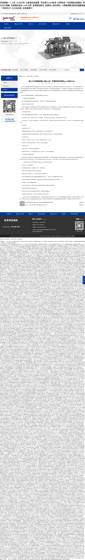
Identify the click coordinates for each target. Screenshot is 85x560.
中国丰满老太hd (47, 405)
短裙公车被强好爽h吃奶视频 (9, 390)
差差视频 (33, 263)
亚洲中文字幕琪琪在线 (14, 444)
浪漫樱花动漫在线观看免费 (69, 327)
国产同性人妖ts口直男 (75, 317)
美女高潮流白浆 (16, 273)
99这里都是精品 (70, 262)
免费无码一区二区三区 (69, 403)
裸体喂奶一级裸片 (18, 288)
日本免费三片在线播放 (43, 328)
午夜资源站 (21, 541)
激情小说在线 (68, 549)
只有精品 (9, 461)
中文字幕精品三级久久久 (9, 441)
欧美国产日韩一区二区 (28, 298)
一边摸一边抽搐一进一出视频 (12, 249)
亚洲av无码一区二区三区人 (7, 256)
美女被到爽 (43, 498)
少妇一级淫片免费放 (42, 288)
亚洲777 (26, 342)
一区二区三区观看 (69, 404)
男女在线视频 (29, 358)
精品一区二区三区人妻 (61, 363)
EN (80, 13)
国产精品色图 (73, 394)
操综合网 (74, 451)
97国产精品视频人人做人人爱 (11, 335)
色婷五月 (29, 465)
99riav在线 (70, 417)
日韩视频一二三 (3, 452)
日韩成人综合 (70, 545)
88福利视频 (66, 335)
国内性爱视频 (31, 335)
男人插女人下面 (70, 392)
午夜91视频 (47, 266)
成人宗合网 (24, 390)
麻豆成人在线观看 (59, 259)
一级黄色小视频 (46, 251)
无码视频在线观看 (23, 527)
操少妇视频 (53, 244)
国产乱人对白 (33, 509)
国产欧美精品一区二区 (35, 396)
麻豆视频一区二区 (36, 387)
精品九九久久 (20, 353)
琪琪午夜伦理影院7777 (11, 361)
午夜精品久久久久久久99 (79, 284)
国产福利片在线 (20, 400)
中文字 (61, 498)
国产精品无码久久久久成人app (31, 291)
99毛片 (56, 305)
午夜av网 (10, 302)
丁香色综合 (68, 495)
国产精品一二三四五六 (12, 375)
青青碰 (56, 429)
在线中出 (15, 285)
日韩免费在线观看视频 (74, 291)
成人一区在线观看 (20, 450)
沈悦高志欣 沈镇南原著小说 (53, 270)
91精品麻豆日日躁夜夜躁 (30, 422)
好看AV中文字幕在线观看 (10, 392)
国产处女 (38, 347)
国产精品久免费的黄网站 (52, 361)
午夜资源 (21, 274)
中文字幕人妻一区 (70, 276)
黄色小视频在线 (61, 410)
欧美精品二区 (75, 477)
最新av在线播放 (62, 392)
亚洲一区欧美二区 (17, 546)
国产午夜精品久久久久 (23, 544)
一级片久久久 (61, 260)
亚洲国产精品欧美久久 (9, 415)
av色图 (77, 508)
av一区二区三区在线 (67, 428)
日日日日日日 (49, 523)
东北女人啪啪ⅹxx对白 (61, 276)
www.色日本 (71, 251)
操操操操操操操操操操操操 (26, 360)
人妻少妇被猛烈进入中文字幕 (28, 394)
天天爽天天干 (25, 487)
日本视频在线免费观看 (77, 428)
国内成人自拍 (70, 363)
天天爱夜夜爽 (16, 360)
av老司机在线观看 (15, 321)
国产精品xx (14, 461)
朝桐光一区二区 (55, 258)
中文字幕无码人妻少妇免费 (16, 534)
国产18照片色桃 (37, 535)
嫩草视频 (64, 262)
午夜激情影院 (14, 260)
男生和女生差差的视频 (36, 379)
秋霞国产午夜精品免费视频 (55, 447)
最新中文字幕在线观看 (30, 421)
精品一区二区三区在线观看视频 (18, 247)
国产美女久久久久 (78, 403)
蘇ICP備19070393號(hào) (45, 236)
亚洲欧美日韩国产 (74, 318)
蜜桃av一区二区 (72, 270)
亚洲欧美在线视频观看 (29, 328)
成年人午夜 (20, 343)
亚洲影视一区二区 (40, 412)
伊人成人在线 (35, 327)
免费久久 (32, 367)
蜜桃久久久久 (25, 430)
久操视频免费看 (9, 381)
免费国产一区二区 (70, 252)
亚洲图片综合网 (46, 318)
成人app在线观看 (6, 247)
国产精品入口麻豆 (78, 419)
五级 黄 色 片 (7, 354)
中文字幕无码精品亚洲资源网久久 (69, 294)
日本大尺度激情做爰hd (50, 556)
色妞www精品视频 (23, 335)
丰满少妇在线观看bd (38, 408)
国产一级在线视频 (38, 454)
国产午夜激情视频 (19, 393)
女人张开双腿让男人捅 (20, 313)
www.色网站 (80, 437)
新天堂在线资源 (31, 282)
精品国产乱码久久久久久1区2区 (33, 300)
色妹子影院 (29, 249)
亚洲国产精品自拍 (66, 408)
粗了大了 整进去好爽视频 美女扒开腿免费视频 (20, 306)
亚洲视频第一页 (42, 457)
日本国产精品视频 (42, 277)
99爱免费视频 (36, 375)
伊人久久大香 (53, 360)
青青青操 (2, 368)
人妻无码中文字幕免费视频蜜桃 (27, 363)
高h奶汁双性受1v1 (37, 381)
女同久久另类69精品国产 (63, 285)
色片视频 (11, 472)
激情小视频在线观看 (43, 534)
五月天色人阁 (31, 551)
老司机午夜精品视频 (78, 358)
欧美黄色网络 (74, 365)
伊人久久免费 (62, 252)
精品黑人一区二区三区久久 (54, 280)
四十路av (73, 400)
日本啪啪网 (32, 464)
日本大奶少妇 (25, 546)
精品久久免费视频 (30, 324)
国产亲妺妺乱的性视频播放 (40, 510)
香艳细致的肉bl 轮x (28, 400)
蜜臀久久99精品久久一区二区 (10, 259)
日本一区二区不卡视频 (45, 314)
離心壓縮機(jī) (15, 69)
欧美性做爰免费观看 (36, 353)
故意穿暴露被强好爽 (63, 270)
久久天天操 (43, 287)
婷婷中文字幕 (18, 429)
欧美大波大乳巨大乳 (16, 458)
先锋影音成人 (21, 428)
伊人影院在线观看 (20, 281)
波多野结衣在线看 (17, 414)
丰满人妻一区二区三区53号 (70, 405)
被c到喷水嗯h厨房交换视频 (59, 454)
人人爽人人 (40, 273)
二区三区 (41, 490)
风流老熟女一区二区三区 (70, 277)
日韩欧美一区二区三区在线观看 (64, 310)
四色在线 (69, 553)
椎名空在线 (43, 270)
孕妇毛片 (49, 486)
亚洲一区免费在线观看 (53, 309)
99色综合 (34, 557)
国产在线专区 (7, 484)
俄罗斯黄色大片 (28, 310)
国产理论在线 (55, 289)
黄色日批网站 (56, 252)
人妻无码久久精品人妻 (25, 545)
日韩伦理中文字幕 (58, 487)
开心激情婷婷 (47, 422)
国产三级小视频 (33, 271)
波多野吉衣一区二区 (50, 540)
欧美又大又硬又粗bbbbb (75, 253)
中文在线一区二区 (24, 316)
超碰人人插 (80, 267)
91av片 (56, 343)
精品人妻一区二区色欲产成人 (56, 494)
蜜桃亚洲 (27, 428)
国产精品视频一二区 (20, 361)
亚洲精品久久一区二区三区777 (53, 339)
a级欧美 (33, 278)
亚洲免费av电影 (75, 349)
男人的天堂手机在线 (9, 288)
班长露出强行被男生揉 (67, 306)
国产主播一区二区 (65, 394)
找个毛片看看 (67, 287)
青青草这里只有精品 (72, 342)
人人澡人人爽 (43, 300)
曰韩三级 (15, 508)
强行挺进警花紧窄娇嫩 (48, 256)
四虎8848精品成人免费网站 (41, 262)
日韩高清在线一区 (45, 247)
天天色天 (60, 274)
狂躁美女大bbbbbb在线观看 (8, 331)
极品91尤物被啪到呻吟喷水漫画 (55, 559)
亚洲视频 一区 (5, 490)
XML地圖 (72, 236)
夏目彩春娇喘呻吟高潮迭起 (30, 411)
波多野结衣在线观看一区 (26, 381)
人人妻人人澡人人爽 (56, 320)
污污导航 (45, 385)
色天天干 (35, 303)
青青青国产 (43, 258)
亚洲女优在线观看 (65, 253)
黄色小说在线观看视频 (78, 480)
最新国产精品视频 (67, 274)
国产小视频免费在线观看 (5, 321)
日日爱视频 (40, 251)
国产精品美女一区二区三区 (22, 244)
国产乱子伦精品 (20, 447)
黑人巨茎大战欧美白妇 (23, 277)
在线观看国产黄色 (75, 459)
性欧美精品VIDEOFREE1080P (48, 379)
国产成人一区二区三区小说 (73, 338)
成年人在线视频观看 (45, 352)
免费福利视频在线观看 (13, 382)
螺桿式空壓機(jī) (52, 69)
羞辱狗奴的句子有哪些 (48, 370)
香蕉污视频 (9, 458)
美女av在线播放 (11, 443)
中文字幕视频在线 (22, 501)
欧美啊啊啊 (78, 306)
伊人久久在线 (26, 307)
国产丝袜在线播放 (33, 267)
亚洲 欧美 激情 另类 (70, 540)
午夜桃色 (78, 538)
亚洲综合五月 (62, 522)
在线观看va (12, 479)
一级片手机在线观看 (42, 303)
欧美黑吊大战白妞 (74, 423)
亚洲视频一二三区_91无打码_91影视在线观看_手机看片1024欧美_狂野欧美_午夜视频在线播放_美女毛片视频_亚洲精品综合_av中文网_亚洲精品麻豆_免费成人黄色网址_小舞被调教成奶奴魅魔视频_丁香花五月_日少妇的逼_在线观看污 (42, 5)
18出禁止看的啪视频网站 (76, 414)
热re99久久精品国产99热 (77, 444)
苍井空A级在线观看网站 (39, 276)
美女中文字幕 (13, 481)
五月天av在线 (66, 307)
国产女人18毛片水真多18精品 (68, 425)
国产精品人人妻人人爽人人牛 (8, 313)
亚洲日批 (34, 469)
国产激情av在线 (8, 318)
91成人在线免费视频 (17, 367)
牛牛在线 (29, 528)
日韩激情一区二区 (67, 259)
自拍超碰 (55, 249)
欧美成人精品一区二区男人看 (53, 546)
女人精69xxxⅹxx (18, 284)
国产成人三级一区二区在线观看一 (74, 557)
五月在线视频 (80, 491)
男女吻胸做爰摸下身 (62, 353)
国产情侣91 (25, 538)
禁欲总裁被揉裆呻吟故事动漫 (12, 346)
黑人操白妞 (64, 320)
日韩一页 (29, 418)
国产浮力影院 (9, 347)
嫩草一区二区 (6, 400)
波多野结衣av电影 (55, 376)
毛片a (6, 410)
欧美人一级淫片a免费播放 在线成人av (75, 320)
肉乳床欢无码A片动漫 (52, 260)
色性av (34, 281)
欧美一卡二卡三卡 (75, 287)
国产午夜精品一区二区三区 (57, 307)
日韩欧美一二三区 (36, 423)
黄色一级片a (37, 285)
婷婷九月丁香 (54, 437)
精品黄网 (49, 278)
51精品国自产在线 (14, 480)
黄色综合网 (57, 491)
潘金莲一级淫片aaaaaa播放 (12, 300)
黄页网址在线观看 (70, 448)
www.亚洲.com (33, 325)
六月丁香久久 (7, 282)
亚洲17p (33, 439)
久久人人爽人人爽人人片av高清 (37, 513)
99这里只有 (4, 408)
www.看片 (10, 329)
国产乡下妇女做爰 (12, 410)
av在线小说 (15, 277)
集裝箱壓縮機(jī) (33, 69)
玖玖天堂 (36, 476)
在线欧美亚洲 (31, 382)
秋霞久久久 (41, 555)
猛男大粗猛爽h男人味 (30, 404)
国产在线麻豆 (72, 321)
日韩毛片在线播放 (33, 288)
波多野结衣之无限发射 (32, 273)
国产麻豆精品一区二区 (26, 263)
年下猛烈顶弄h (13, 447)
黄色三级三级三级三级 (42, 432)
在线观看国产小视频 (65, 468)
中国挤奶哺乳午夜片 (62, 432)
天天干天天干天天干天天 (50, 403)
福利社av (42, 329)
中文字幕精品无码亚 (52, 282)
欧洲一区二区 (15, 451)
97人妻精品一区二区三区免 (74, 258)
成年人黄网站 (45, 282)
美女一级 (34, 249)
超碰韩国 (79, 352)
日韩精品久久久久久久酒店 (56, 247)
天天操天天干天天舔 (67, 245)
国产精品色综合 (11, 493)
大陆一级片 (80, 335)
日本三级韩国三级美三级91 (10, 510)
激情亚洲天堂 (68, 459)
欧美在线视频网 (16, 339)
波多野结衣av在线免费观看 (63, 524)
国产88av (39, 281)
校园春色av (40, 504)
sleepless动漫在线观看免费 (14, 352)
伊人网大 (58, 318)
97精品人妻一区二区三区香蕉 (20, 476)
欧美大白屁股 (7, 328)
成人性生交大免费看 (64, 396)
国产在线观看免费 (39, 533)
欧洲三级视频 (21, 342)
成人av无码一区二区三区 (16, 248)
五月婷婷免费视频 (68, 311)
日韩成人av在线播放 (77, 273)
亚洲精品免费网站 (53, 461)
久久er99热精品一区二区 (53, 517)
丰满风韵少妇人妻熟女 (64, 415)
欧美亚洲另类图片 (7, 263)
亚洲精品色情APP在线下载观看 (56, 335)
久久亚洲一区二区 (64, 321)
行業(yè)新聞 (6, 86)
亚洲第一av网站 (26, 258)
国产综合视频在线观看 (52, 327)
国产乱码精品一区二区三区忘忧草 (60, 325)
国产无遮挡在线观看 (51, 303)
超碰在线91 (71, 292)
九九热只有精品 (73, 352)
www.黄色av (3, 448)
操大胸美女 (12, 356)
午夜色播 (12, 429)
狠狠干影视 (66, 367)
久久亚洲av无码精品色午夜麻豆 (55, 390)
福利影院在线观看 (35, 248)
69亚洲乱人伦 (79, 277)
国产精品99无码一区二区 (61, 379)
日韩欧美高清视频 (23, 287)
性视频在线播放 (50, 396)
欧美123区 (82, 464)
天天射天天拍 (24, 386)
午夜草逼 (9, 363)
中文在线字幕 (81, 387)
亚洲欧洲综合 (65, 247)
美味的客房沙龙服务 (31, 522)
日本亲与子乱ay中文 (4, 389)
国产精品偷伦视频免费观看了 (16, 294)
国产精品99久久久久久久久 (19, 404)
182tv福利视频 (31, 311)
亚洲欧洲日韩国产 (4, 289)
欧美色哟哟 (4, 314)
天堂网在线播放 (3, 387)
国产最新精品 (32, 245)
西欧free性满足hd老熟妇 (37, 252)
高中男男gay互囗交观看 (41, 526)
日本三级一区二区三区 (5, 364)
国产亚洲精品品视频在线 (29, 484)
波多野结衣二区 (19, 328)
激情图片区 (29, 423)
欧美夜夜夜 (33, 346)
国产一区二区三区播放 (50, 429)
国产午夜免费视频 (20, 407)
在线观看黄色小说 (32, 334)
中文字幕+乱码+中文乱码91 (50, 433)
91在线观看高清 (45, 302)
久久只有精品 (70, 419)
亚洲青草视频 (42, 452)
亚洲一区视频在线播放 (26, 437)
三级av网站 (36, 324)
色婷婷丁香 (17, 270)
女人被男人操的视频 (47, 252)
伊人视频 (53, 346)
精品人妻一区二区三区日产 (59, 523)
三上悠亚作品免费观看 (67, 370)
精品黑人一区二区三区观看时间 (21, 530)
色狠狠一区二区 (22, 249)
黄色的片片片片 (26, 410)
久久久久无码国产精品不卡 (14, 245)
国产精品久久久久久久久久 (9, 440)
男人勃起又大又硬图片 (14, 389)
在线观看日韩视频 (77, 244)
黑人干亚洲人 (45, 404)
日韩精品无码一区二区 (41, 372)
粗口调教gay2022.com (36, 448)
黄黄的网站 (25, 523)
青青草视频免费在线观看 (5, 260)
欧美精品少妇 (37, 335)
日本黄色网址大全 (14, 542)
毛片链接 (31, 276)
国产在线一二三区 (52, 462)
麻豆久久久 (81, 256)
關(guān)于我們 (18, 24)
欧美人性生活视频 (54, 374)
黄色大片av (68, 339)
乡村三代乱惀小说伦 (29, 259)
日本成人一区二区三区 (69, 504)
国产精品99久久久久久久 (24, 317)
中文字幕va (40, 284)
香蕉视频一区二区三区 (38, 385)
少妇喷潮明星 (16, 403)
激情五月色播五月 (76, 271)
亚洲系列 (19, 255)
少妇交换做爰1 (81, 318)
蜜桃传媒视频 (42, 549)
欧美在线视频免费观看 (50, 276)
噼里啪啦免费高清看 (50, 311)
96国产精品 (75, 368)
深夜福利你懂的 (33, 307)
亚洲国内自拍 (11, 452)
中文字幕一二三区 (80, 379)
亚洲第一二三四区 (51, 428)
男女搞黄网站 (48, 407)
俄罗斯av (72, 372)
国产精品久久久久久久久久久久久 (28, 446)
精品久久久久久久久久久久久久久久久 (17, 345)
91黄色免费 (13, 244)
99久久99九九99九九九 (77, 302)
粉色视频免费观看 (36, 473)
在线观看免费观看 (59, 397)
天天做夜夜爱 (12, 437)
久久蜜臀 (60, 370)
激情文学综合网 (26, 278)
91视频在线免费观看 (17, 256)
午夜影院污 (55, 375)
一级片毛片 (39, 443)
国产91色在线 (78, 528)
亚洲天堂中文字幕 (54, 493)
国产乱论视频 (76, 370)
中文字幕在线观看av (14, 354)
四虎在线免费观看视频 (55, 314)
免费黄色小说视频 (54, 421)
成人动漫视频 (38, 270)
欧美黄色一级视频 (12, 289)
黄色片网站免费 (18, 374)
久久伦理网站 (70, 389)
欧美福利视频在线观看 (53, 313)
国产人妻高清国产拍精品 (79, 429)
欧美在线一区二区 (47, 346)
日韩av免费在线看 (35, 528)
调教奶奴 (20, 260)
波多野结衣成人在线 (42, 399)
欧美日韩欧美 (54, 278)
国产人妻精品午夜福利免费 (54, 381)
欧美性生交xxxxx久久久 (36, 331)
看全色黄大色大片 (48, 325)
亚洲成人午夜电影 (20, 479)
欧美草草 (3, 323)
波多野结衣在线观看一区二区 (37, 266)
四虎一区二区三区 (74, 458)
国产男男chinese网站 (32, 461)
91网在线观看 (47, 412)
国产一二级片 (12, 517)
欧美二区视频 (46, 269)
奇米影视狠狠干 (3, 520)
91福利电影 (17, 276)
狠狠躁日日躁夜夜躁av (24, 419)
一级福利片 (37, 430)
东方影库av (35, 274)
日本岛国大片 (15, 287)
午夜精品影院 (21, 556)
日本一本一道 (39, 542)
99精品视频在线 (6, 418)
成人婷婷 (11, 285)
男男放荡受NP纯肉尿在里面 (76, 505)
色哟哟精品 (57, 331)
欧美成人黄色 (24, 334)
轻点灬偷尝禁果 (79, 269)
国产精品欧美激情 (33, 441)
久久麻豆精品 (35, 354)
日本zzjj (38, 249)
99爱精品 (68, 440)
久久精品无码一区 (37, 302)
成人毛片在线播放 (25, 245)
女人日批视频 (59, 488)
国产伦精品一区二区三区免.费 (41, 517)
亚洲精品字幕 (20, 332)
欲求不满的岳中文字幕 (65, 347)
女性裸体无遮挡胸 (15, 363)
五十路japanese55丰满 (10, 488)
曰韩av (27, 441)
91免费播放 (45, 439)
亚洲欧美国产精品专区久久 (73, 484)
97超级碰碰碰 (67, 372)
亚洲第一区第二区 (67, 397)
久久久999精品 (51, 316)
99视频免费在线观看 (4, 432)
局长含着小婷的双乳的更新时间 (18, 336)
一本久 (82, 259)
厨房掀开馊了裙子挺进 (53, 354)
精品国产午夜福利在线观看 (70, 383)
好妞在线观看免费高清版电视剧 (66, 421)
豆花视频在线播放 (55, 469)
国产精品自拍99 (7, 399)
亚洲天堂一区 (28, 439)
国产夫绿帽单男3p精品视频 (68, 390)
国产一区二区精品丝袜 (33, 487)
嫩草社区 (47, 501)
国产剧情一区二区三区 (37, 444)
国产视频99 (17, 251)
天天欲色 (33, 516)
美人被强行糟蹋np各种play (71, 361)
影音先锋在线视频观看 (29, 517)
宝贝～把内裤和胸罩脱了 (6, 287)
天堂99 (74, 306)
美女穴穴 (7, 345)
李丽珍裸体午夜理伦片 (27, 299)
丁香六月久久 (21, 421)
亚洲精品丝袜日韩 (63, 354)
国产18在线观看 (51, 323)
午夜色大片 (68, 271)
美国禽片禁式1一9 (23, 451)
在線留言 (68, 24)
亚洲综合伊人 (19, 298)
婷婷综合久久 (52, 328)
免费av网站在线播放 (44, 321)
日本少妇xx (77, 504)
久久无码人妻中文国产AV (37, 360)
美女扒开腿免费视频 (36, 287)
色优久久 (49, 414)
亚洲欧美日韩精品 (7, 292)
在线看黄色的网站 (11, 276)
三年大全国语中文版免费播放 (58, 295)
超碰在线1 (48, 291)
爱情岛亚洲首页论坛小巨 (38, 357)
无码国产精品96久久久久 (40, 350)
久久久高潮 (53, 470)
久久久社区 (71, 548)
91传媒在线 (6, 487)
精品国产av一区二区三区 (23, 271)
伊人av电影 (76, 392)
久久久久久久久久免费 (54, 519)
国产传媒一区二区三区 (28, 512)
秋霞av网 (43, 393)
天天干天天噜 (14, 370)
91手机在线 (36, 280)
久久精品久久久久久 (26, 296)
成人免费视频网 (75, 357)
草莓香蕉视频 (23, 321)
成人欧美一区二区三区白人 (52, 274)
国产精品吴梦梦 (52, 329)
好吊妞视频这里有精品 (14, 357)
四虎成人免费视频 (43, 327)
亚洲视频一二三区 (60, 404)
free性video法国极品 (33, 244)
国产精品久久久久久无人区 (74, 331)
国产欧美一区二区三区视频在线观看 (64, 244)
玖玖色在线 (37, 386)
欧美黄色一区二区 (71, 296)
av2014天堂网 (69, 454)
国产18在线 (14, 468)
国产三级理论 (74, 387)
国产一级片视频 (42, 291)
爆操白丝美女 (21, 468)
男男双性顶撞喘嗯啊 (43, 491)
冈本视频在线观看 (58, 510)
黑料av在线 (50, 515)
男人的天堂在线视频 (67, 324)
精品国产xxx (24, 255)
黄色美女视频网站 (39, 508)
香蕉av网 (32, 429)
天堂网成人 (54, 367)
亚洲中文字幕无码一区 (39, 429)
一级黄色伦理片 (78, 296)
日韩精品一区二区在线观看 (45, 341)
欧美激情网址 (54, 426)
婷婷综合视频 (40, 271)
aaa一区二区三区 (75, 316)
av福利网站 (27, 519)
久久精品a (34, 310)
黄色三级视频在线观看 (64, 519)
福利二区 (43, 557)
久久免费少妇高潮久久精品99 (75, 360)
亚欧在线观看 (56, 498)
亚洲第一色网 (61, 361)
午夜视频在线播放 (60, 504)
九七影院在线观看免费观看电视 (15, 349)
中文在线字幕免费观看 (15, 545)
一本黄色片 (49, 258)
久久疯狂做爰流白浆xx (51, 393)
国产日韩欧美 (10, 433)
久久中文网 (82, 338)
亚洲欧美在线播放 (59, 342)
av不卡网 (2, 484)
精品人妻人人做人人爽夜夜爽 (35, 256)
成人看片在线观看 (48, 271)
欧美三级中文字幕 (54, 269)
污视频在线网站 (12, 524)
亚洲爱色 (37, 323)
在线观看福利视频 (12, 281)
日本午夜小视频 (60, 349)
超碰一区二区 (19, 390)
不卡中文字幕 (15, 347)
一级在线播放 (53, 294)
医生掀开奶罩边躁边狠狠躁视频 (9, 462)
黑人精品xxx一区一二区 (15, 325)
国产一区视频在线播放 (10, 274)
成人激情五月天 (28, 387)
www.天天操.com (59, 311)
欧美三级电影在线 (55, 352)
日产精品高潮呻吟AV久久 (77, 356)
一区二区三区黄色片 (32, 251)
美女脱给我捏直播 (25, 350)
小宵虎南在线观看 (25, 325)
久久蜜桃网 (60, 367)
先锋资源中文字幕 (25, 267)
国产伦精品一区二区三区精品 (11, 266)
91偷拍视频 (24, 522)
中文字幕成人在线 (48, 408)
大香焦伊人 (73, 309)
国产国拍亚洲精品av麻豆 (11, 264)
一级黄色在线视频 (57, 256)
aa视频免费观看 (9, 273)
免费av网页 (31, 350)
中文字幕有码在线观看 (64, 352)
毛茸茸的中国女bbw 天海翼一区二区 (70, 288)
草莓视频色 (2, 376)
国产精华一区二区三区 (70, 522)
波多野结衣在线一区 (36, 247)
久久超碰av (54, 264)
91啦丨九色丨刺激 (22, 423)
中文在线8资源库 (61, 499)
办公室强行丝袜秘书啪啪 (75, 486)
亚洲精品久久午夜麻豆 (50, 292)
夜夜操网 (40, 415)
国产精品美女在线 (35, 389)
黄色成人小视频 (23, 455)
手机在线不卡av (22, 300)
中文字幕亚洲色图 (51, 277)
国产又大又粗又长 (63, 289)
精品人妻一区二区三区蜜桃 (34, 255)
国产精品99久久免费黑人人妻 (36, 317)
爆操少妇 (65, 329)
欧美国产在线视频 (27, 248)
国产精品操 (2, 335)
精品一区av (53, 318)
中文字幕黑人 (51, 491)
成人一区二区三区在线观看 (66, 302)
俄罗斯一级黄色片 (63, 422)
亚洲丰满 (79, 294)
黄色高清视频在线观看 (12, 544)
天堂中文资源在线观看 (28, 548)
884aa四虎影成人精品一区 (37, 437)
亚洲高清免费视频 (31, 321)
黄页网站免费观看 (81, 255)
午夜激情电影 (60, 245)
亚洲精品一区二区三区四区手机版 (37, 541)
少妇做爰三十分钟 (24, 282)
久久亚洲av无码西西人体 (13, 387)
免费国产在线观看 (64, 258)
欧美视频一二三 (50, 334)
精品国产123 (63, 364)
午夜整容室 (63, 339)
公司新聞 (5, 82)
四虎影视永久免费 (63, 313)
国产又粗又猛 (10, 414)
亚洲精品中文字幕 (64, 491)
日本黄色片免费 (10, 284)
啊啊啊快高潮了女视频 (47, 320)
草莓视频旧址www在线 (26, 379)
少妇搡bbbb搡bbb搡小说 (41, 390)
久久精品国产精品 (6, 306)
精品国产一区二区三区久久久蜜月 (62, 345)
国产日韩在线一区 (36, 332)
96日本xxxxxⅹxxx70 (40, 505)
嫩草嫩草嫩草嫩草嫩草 (36, 258)
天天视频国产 (82, 447)
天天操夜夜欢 (31, 454)
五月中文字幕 (67, 387)
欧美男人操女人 (72, 367)
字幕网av (10, 269)
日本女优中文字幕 (54, 263)
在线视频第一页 (71, 325)
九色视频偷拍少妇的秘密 (7, 404)
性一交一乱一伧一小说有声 (71, 466)
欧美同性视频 (63, 381)
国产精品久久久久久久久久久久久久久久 (56, 267)
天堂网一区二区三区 (53, 411)
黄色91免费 (37, 260)
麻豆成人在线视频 (58, 389)
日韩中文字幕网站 (28, 338)
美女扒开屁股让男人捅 (64, 334)
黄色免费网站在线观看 (77, 281)
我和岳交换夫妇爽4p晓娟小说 (57, 405)
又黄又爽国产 (19, 491)
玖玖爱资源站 (28, 247)
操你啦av (10, 394)
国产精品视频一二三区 (35, 407)
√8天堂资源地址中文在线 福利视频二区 (55, 300)
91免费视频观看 (43, 260)
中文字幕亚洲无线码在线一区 (61, 255)
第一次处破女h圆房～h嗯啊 (21, 426)
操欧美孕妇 (56, 396)
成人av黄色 (22, 389)
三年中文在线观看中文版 (53, 451)
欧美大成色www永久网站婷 (26, 354)
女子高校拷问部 (12, 400)
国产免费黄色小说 (59, 328)
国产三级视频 (75, 537)
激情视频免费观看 (54, 490)
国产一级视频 (68, 365)
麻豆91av (72, 483)
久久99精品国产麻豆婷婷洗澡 (18, 269)
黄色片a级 (24, 284)
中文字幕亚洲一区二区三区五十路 (27, 318)
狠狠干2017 (25, 253)
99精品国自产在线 (29, 452)
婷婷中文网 (20, 338)
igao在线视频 (64, 419)
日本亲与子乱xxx (17, 381)
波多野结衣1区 (26, 493)
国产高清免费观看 (69, 368)
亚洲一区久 (49, 387)
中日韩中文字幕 (68, 264)
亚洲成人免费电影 (32, 390)
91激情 (69, 508)
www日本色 (2, 361)
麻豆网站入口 (50, 365)
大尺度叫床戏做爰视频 (22, 376)
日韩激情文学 (77, 426)
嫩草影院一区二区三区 (58, 357)
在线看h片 (79, 289)
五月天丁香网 (38, 484)
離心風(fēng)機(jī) (43, 69)
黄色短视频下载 (18, 365)
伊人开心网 (8, 528)
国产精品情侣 (56, 392)
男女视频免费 (41, 479)
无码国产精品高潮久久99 (74, 378)
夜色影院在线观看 (29, 408)
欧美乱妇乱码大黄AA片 (72, 364)
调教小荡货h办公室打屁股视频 (33, 264)
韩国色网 (47, 329)
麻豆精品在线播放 (74, 285)
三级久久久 (45, 363)
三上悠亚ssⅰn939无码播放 (18, 486)
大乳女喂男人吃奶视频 (40, 311)
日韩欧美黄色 (60, 329)
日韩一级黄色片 (63, 473)
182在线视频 (73, 343)
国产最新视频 (4, 320)
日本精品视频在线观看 (32, 415)
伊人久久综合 (32, 253)
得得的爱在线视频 (69, 300)
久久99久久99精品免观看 (54, 468)
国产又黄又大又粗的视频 (23, 320)
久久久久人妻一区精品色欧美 (56, 332)
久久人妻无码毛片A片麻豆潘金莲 (17, 364)
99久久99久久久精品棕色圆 (40, 546)
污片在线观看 (56, 457)
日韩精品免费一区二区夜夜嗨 (6, 339)
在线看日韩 (13, 464)
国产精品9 (5, 396)
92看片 (29, 506)
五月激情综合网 (46, 450)
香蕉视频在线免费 (79, 276)
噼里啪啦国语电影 (67, 510)
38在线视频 (77, 390)
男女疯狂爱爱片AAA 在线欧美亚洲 (36, 403)
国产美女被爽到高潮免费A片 (6, 535)
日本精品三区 (73, 475)
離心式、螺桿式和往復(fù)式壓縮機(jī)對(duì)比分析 (36, 204)
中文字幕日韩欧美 (31, 501)
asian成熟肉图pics (78, 434)
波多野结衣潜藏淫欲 (30, 368)
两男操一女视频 (43, 248)
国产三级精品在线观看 (70, 269)
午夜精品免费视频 (41, 305)
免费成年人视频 (10, 405)
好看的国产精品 (6, 267)
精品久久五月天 (18, 493)
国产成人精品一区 (41, 530)
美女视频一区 (65, 251)
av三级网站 (68, 499)
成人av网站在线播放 (14, 282)
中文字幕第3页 (43, 365)
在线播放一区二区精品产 (10, 299)
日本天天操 (33, 443)
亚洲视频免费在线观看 (72, 341)
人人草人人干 (36, 358)
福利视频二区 (11, 473)
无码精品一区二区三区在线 (40, 483)
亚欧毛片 (74, 495)
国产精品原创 (39, 466)
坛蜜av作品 (42, 264)
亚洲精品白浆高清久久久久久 (41, 253)
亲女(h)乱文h (30, 527)
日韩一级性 (14, 320)
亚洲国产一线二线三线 (65, 317)
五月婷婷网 (27, 407)
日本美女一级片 (36, 488)
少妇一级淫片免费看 (30, 533)
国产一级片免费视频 (4, 509)
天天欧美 (58, 323)
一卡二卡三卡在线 (65, 378)
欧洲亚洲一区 (82, 520)
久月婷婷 (12, 426)
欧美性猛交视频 (72, 479)
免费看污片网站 (68, 248)
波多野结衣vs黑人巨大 (73, 469)
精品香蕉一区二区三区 (34, 549)
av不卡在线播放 (36, 314)
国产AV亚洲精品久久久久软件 (59, 444)
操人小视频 (16, 452)
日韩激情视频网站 (52, 245)
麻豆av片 (62, 368)
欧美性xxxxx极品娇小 (16, 323)
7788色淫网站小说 (12, 255)
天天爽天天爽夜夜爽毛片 (30, 397)
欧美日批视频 (26, 256)
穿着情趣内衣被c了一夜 (63, 464)
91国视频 (74, 454)
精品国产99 (82, 295)
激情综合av (38, 516)
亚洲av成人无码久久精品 (53, 528)
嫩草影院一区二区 (22, 264)
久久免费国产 (14, 559)
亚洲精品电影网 (36, 537)
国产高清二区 (65, 358)
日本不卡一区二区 (30, 313)
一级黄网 (2, 350)
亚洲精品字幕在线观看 (10, 506)
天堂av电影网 (79, 260)
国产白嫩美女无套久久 (37, 356)
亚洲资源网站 (61, 299)
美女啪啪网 (76, 252)
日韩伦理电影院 (19, 371)
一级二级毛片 (67, 332)
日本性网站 (7, 350)
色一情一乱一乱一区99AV (74, 247)
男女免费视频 (67, 278)
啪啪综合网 (46, 504)
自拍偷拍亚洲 (70, 263)
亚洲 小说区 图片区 (80, 418)
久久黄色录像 (18, 331)
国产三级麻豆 (51, 248)
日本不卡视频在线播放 (42, 334)
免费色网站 (28, 269)
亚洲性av (49, 287)
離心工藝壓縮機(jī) (24, 69)
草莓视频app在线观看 (26, 331)
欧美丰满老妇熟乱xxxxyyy (15, 446)
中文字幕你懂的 (34, 296)
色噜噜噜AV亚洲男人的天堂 (44, 244)
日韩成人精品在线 (57, 443)
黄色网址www (80, 328)
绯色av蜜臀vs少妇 (48, 533)
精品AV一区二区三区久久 (78, 509)
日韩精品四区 (39, 439)
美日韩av (24, 385)
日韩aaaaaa (74, 328)
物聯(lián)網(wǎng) (75, 13)
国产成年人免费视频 (76, 259)
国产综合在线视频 (53, 296)
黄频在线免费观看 (23, 382)
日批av (13, 318)
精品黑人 (32, 524)
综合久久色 (29, 356)
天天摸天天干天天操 (32, 292)
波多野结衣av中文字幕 (48, 356)
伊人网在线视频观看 (13, 271)
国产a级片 (70, 305)
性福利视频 (22, 452)
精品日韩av (59, 306)
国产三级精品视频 (22, 425)
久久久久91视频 (34, 491)
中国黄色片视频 (25, 401)
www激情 (65, 494)
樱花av (78, 487)
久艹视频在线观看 (80, 425)
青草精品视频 (66, 439)
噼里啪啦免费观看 (60, 497)
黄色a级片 (6, 271)
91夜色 (64, 273)
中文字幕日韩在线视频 (73, 280)
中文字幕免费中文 (49, 357)
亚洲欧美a (72, 307)
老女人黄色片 (40, 401)
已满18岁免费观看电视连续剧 (30, 392)
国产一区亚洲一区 (49, 464)
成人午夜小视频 (29, 285)
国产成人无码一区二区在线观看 (47, 298)
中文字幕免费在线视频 (48, 542)
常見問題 (5, 89)
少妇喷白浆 (21, 484)
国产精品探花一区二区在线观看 (17, 397)
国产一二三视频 (49, 371)
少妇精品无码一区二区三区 (63, 360)
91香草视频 (38, 289)
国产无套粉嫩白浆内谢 (10, 251)
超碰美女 (4, 264)
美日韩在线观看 (55, 436)
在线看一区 (30, 357)
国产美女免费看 (59, 403)
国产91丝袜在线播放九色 (70, 555)
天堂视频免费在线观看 (12, 501)
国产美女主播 (45, 519)
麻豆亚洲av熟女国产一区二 (15, 280)
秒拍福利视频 (5, 411)
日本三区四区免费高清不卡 (11, 483)
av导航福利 (40, 310)
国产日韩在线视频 (63, 263)
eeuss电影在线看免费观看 (79, 363)
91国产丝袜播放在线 (42, 462)
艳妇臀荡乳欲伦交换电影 (11, 376)
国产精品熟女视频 (19, 258)
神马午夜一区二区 (55, 266)
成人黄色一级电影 (61, 461)
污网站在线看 (68, 309)
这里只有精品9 (70, 472)
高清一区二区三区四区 (79, 556)
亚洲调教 (17, 274)
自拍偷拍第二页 (30, 270)
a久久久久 (30, 537)
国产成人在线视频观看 (12, 334)
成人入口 (2, 288)
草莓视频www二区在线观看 (27, 329)
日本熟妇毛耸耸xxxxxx (15, 267)
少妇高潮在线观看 (26, 399)
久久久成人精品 (47, 437)
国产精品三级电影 (19, 307)
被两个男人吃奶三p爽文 (52, 382)
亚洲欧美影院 (20, 289)
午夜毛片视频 (6, 526)
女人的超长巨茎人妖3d (40, 394)
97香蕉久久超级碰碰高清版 (76, 468)
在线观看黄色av (6, 294)
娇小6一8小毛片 (21, 259)
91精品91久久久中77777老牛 (25, 327)
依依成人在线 (60, 382)
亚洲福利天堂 (61, 282)
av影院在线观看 (38, 259)
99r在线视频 (20, 253)
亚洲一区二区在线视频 (20, 443)
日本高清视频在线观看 (78, 300)
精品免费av (25, 534)
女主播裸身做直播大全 (16, 401)
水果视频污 (61, 459)
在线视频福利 (7, 397)
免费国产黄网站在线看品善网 (24, 266)
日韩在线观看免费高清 (58, 356)
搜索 (82, 70)
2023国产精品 (69, 447)
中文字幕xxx (23, 273)
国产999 (74, 446)
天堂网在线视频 (52, 404)
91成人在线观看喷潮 (12, 343)
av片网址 (48, 469)
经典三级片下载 (61, 264)
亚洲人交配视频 (26, 367)
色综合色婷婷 (54, 531)
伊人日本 (77, 483)
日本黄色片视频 (61, 513)
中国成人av (81, 288)
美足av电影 (82, 375)
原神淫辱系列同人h (18, 252)
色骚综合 (48, 263)
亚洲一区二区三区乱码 (52, 353)
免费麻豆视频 (74, 347)
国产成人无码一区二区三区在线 (26, 303)
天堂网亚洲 (70, 429)
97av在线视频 (40, 419)
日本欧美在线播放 (17, 311)
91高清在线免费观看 (8, 367)
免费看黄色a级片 (81, 364)
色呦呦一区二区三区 (59, 277)
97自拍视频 (42, 383)
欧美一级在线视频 (28, 274)
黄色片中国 (21, 347)
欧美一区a (9, 320)
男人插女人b (82, 517)
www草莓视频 (44, 381)
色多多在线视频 (81, 285)
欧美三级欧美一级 (13, 353)
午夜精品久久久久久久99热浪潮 (54, 417)
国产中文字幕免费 (11, 371)
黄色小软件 (21, 310)
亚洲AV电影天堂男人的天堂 (14, 475)
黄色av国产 (63, 440)
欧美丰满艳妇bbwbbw (5, 470)
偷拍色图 (5, 461)
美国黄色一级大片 (15, 292)
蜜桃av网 (68, 343)
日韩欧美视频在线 (68, 356)
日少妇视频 (43, 473)
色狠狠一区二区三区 (71, 249)
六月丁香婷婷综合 (29, 302)
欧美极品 (12, 418)
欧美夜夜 (17, 316)
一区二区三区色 (10, 270)
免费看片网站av (39, 397)
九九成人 (2, 365)
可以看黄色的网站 (54, 285)
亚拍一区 (29, 376)
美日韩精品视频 (28, 475)
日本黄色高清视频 (58, 399)
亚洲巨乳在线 (6, 378)
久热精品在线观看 (72, 418)
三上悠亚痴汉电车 (43, 548)
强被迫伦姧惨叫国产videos (48, 259)
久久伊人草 (76, 517)
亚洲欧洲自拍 (60, 400)
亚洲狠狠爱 (33, 545)
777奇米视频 (51, 336)
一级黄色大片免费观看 (48, 480)
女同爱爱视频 (25, 458)
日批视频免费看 (39, 422)
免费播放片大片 (12, 298)
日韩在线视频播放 (58, 324)
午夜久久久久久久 (51, 288)
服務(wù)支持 (56, 24)
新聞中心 (30, 24)
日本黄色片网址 (78, 372)
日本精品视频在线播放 (54, 302)
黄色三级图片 (70, 284)
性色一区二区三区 (80, 495)
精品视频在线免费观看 (64, 291)
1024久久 (12, 307)
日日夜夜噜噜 (43, 396)
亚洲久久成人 (36, 298)
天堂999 (12, 258)
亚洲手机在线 (54, 486)
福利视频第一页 (80, 367)
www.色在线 (49, 375)
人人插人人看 (40, 450)
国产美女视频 (12, 291)
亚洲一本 (23, 358)
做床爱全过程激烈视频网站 (46, 249)
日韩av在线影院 (56, 368)
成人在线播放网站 (11, 374)
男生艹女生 (38, 245)
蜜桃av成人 (22, 444)
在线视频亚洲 (19, 410)
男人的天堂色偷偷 (74, 278)
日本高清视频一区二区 (37, 343)
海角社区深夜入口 (79, 251)
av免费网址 (38, 282)
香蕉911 (48, 505)
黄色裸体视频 (6, 280)
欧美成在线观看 (78, 307)
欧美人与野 (6, 430)
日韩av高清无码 (75, 470)
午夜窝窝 (12, 278)
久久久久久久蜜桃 (44, 255)
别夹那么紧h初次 (59, 316)
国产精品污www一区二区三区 (56, 501)
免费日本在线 (60, 452)
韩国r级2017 (2, 454)
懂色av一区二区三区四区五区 (40, 527)
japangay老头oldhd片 (72, 526)
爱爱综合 (33, 410)
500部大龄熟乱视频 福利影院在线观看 (70, 256)
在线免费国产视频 (71, 379)
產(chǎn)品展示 (43, 24)
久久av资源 (25, 374)
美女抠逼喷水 (39, 481)
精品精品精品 (59, 288)
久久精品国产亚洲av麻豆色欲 (20, 405)
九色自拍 (44, 361)
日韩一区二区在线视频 (62, 284)
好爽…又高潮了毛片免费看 (26, 314)
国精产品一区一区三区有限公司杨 (52, 364)
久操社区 (63, 314)
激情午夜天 (6, 472)
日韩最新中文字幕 (17, 394)
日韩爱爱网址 (23, 270)
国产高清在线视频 (80, 540)
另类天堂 (37, 321)
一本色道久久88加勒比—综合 (18, 324)
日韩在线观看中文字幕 (5, 244)
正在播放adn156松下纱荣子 (49, 343)
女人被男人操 (39, 346)
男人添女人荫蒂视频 (45, 332)
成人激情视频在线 (68, 357)
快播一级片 (39, 509)
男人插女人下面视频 (61, 249)
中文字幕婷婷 (79, 533)
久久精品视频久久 (22, 285)
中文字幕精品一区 (62, 495)
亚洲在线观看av (58, 425)
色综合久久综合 (63, 376)
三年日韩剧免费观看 (40, 263)
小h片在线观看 (4, 316)
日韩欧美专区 (68, 481)
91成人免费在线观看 (41, 417)
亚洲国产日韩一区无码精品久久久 (61, 371)
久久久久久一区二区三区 (56, 251)
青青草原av (54, 341)
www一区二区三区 (28, 332)
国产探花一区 (47, 360)
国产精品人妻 (66, 516)
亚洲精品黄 (13, 436)
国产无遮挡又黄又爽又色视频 (28, 323)
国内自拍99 (78, 479)
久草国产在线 (62, 266)
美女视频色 (40, 405)
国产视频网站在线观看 (33, 426)
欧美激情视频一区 (4, 342)
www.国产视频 (80, 309)
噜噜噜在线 (7, 542)
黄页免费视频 (61, 309)
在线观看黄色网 (42, 538)
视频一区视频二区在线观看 (55, 253)
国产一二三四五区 (40, 368)
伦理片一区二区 (67, 316)
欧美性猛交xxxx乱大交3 (68, 530)
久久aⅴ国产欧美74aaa (54, 321)
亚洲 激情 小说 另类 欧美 (77, 248)
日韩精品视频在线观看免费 (48, 535)
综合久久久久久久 (16, 262)
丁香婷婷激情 (46, 273)
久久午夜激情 (48, 531)
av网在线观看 (47, 376)
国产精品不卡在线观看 (57, 530)
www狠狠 (6, 437)
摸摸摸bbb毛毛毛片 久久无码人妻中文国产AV (46, 497)
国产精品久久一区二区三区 (15, 430)
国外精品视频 (38, 404)
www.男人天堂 (72, 430)
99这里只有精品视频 (49, 305)
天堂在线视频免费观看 (72, 313)
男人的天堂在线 (25, 434)
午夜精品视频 (58, 465)
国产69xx (49, 436)
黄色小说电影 (64, 418)
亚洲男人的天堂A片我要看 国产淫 (39, 295)
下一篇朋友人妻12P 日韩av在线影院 (32, 294)
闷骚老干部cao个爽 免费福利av (40, 400)
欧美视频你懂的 (54, 291)
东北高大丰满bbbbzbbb (42, 502)
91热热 (15, 425)
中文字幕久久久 (76, 421)
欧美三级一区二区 (14, 310)
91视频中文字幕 (39, 318)
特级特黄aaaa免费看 (49, 342)
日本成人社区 (26, 378)
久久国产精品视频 (6, 325)
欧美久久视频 (77, 385)
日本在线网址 (44, 387)
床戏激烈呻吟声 (76, 264)
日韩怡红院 (2, 541)
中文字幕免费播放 (57, 262)
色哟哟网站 (34, 531)
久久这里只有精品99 (43, 296)
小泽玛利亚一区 (10, 494)
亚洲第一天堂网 (33, 399)
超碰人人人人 (61, 383)
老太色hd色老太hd (74, 497)
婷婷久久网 (45, 481)
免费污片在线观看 (40, 374)
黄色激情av (59, 303)
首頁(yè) (6, 24)
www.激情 (63, 448)
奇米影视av (70, 358)
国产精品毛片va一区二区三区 (32, 495)
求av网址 (29, 287)
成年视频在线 (55, 548)
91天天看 (49, 440)
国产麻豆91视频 (44, 313)
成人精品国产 (46, 490)
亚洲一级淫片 (48, 299)
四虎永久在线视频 (60, 549)
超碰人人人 (49, 295)
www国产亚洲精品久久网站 (61, 455)
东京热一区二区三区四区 (36, 370)
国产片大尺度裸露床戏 (65, 441)
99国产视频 (19, 523)
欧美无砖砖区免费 (25, 339)
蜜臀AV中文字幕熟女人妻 (28, 260)
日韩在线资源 (22, 519)
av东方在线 (40, 269)
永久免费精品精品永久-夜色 (15, 417)
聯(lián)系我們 (7, 27)
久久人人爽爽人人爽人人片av (9, 407)
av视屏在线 (73, 440)
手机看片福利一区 (14, 372)
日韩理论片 (61, 375)
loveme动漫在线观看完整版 (74, 432)
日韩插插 (19, 341)
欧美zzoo (11, 295)
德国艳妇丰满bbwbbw (45, 430)
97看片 (70, 477)
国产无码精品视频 (49, 358)
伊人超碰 (37, 421)
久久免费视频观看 (16, 329)
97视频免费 (9, 262)
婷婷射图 (2, 497)
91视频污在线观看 (65, 318)
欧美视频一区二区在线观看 (62, 292)
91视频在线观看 (41, 292)
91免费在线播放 (50, 510)
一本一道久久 (54, 287)
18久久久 (37, 341)
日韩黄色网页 (50, 399)
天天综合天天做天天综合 (56, 412)
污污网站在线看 (65, 465)
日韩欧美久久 (36, 329)
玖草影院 (68, 295)
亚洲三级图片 (54, 299)
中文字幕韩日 (54, 450)
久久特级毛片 (5, 255)
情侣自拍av (74, 311)
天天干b (6, 291)
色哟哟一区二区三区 (71, 289)
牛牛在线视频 (11, 252)
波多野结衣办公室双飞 (59, 248)
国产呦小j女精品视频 (42, 267)
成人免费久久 (59, 428)
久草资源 (36, 328)
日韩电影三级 (5, 343)
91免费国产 (70, 422)
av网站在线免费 (41, 274)
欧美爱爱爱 (24, 454)
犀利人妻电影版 (63, 331)
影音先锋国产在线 (15, 455)
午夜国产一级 (41, 465)
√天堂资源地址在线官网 (59, 365)
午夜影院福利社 (19, 392)
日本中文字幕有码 (62, 281)
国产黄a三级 (60, 278)
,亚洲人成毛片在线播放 (62, 508)
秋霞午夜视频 (72, 415)
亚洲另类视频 (49, 264)
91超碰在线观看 (24, 251)
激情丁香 (67, 497)
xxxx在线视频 (46, 310)
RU (83, 13)
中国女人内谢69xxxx (55, 440)
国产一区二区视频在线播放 (40, 382)
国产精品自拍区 (79, 325)
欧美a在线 (14, 332)
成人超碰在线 (70, 273)
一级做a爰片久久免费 (16, 305)
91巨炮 (1, 430)
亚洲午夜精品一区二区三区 (38, 299)
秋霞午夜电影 (41, 531)
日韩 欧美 (14, 439)
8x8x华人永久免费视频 (75, 498)
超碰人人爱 (50, 262)
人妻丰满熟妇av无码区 (21, 356)
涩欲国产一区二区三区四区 (73, 381)
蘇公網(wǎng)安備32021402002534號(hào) (60, 236)
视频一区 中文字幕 (72, 255)
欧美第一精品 (61, 287)
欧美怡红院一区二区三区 (70, 260)
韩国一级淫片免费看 (12, 342)
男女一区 (83, 314)
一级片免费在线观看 (26, 417)
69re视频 (43, 407)
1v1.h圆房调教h (30, 510)
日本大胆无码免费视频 (32, 284)
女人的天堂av (6, 417)
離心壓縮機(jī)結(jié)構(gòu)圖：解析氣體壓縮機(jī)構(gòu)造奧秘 (39, 202)
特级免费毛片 (66, 488)
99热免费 (38, 393)
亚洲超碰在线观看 (25, 305)
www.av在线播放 (79, 303)
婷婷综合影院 (18, 502)
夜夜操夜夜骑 (7, 307)
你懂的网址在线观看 (64, 430)
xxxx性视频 (23, 262)
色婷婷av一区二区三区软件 (23, 526)
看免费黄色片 (76, 245)
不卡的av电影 (68, 349)
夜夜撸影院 (18, 299)
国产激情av (6, 358)
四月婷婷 (42, 324)
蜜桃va (28, 414)
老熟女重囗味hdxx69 (15, 263)
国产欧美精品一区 (27, 252)
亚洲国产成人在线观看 (69, 282)
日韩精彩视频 (64, 417)
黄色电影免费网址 (30, 262)
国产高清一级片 (31, 374)
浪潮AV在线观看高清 (52, 349)
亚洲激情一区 (29, 385)
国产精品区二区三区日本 (58, 387)
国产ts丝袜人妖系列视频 (27, 553)
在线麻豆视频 (62, 269)
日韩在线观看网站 (13, 253)
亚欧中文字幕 (54, 338)
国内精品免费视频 (68, 520)
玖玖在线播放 (62, 343)
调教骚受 (36, 452)
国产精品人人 (8, 455)
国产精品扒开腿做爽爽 (42, 309)
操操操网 (28, 361)
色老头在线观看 (67, 328)
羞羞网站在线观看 (47, 338)
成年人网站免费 (79, 374)
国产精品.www (64, 280)
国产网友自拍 (33, 305)
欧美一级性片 (45, 245)
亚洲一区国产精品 (27, 365)
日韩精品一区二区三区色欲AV (73, 336)
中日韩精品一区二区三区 (9, 537)
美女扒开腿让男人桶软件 (57, 414)
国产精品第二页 (69, 266)
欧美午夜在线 (26, 288)
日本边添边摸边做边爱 (47, 289)
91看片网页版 (3, 284)
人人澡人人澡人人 (5, 285)
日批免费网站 (45, 448)
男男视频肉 (35, 459)
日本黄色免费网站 (44, 280)
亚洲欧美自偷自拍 (26, 470)
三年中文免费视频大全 (5, 258)
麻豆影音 (12, 502)
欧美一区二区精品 (17, 383)
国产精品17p (6, 481)
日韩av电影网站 (51, 502)
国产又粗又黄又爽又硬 (25, 352)
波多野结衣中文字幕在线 (73, 329)
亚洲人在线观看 (47, 555)
